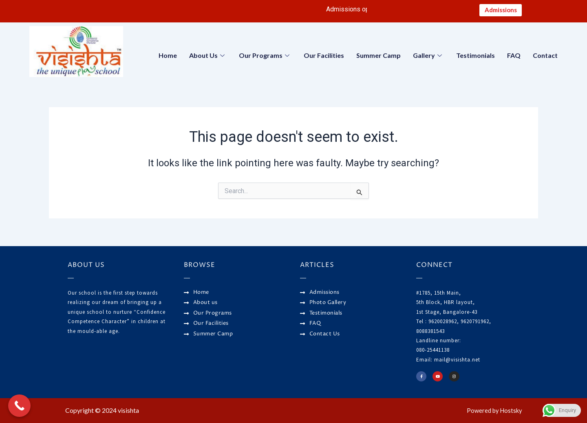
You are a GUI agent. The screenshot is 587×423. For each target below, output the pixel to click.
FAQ (514, 57)
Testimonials (475, 57)
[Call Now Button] (19, 405)
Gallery (428, 57)
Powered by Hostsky (492, 410)
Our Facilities (324, 57)
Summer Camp (378, 57)
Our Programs (265, 57)
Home (168, 57)
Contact (545, 57)
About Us (208, 57)
